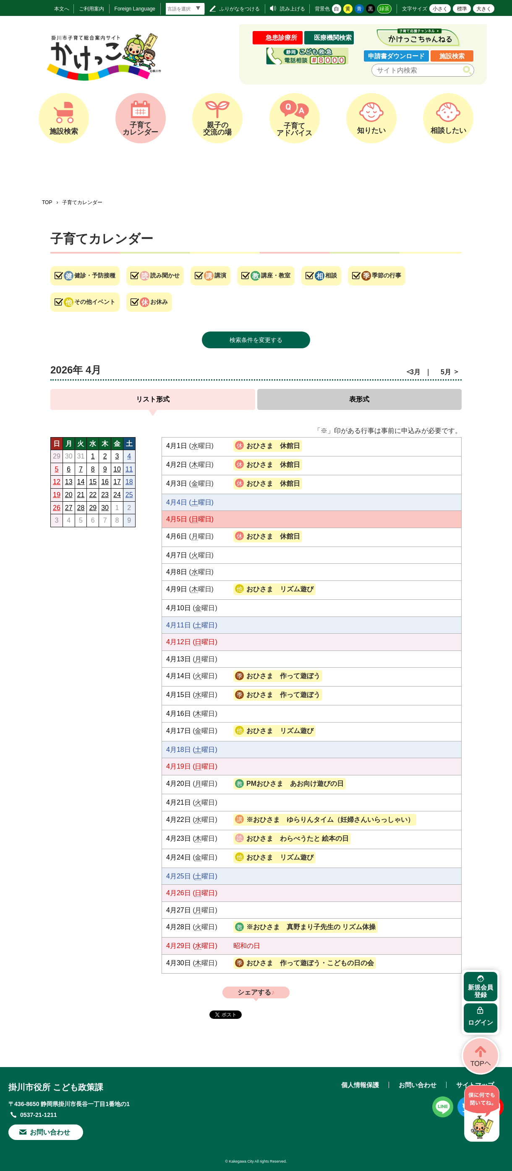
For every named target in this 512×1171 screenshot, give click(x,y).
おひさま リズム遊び (279, 589)
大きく (483, 9)
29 (93, 507)
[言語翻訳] (185, 9)
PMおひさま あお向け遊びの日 (295, 783)
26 (56, 507)
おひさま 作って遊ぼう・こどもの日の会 (310, 962)
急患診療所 (281, 37)
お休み (159, 301)
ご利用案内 (91, 9)
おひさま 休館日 (273, 445)
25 (129, 494)
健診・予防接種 (94, 275)
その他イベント (94, 301)
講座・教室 (275, 275)
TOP (47, 202)
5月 (446, 372)
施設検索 (452, 56)
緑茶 (384, 9)
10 (117, 469)
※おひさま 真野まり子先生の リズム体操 (311, 926)
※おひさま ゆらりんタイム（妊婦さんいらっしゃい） (330, 819)
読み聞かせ (165, 275)
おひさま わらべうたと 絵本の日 (297, 838)
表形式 (359, 399)
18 (129, 481)
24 (117, 494)
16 (105, 481)
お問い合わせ (50, 1132)
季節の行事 (386, 275)
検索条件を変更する (256, 340)
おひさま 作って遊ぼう (283, 675)
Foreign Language (135, 9)
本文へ (61, 9)
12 (56, 481)
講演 (220, 275)
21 (81, 494)
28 (81, 507)
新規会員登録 (480, 991)
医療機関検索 (333, 37)
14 (81, 481)
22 (93, 494)
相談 (331, 275)
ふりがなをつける (239, 9)
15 (93, 481)
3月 (415, 372)
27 (69, 507)
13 (69, 481)
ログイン (480, 1022)
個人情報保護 (360, 1085)
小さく (440, 9)
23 (105, 494)
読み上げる (292, 9)
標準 (462, 9)
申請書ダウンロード (396, 56)
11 (129, 469)
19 (56, 494)
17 (117, 481)
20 (69, 494)
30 (105, 507)
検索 (469, 70)
